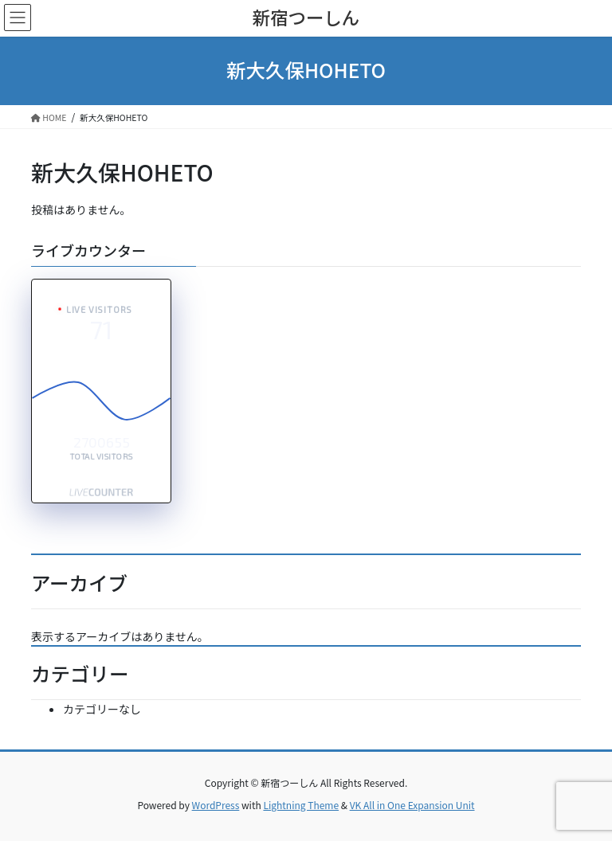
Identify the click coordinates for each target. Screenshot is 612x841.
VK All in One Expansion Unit (412, 805)
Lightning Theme (301, 805)
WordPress (216, 805)
